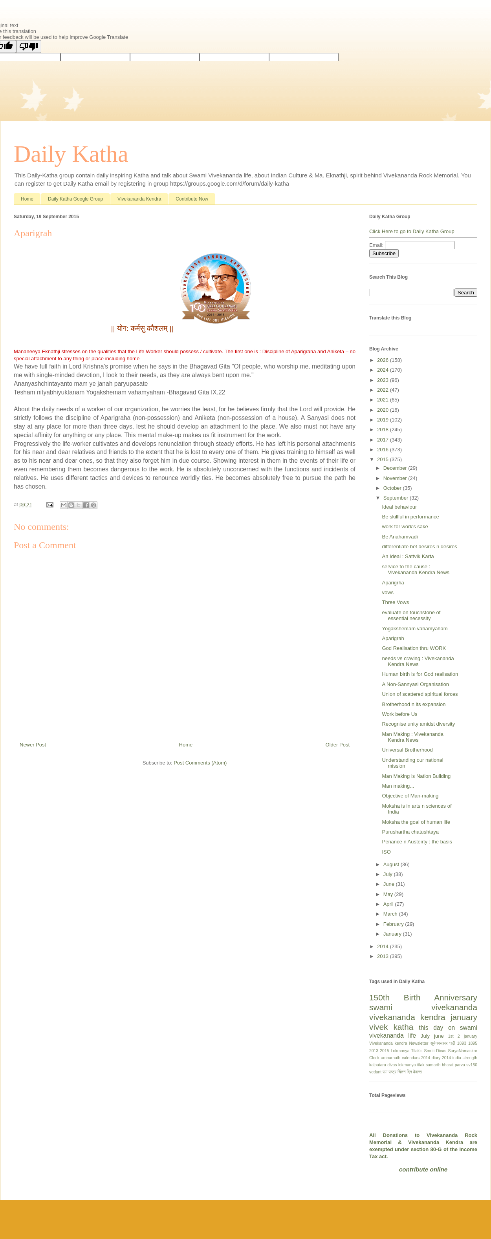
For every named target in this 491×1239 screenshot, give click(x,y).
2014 (383, 946)
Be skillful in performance (410, 517)
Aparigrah (393, 638)
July (388, 874)
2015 (383, 459)
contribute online (423, 1169)
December (396, 468)
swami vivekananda (423, 1007)
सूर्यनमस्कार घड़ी (443, 1043)
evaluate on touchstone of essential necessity (411, 615)
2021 (383, 400)
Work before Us (399, 714)
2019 (383, 420)
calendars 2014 (416, 1058)
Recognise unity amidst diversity (418, 724)
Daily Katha (71, 154)
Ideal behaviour (399, 507)
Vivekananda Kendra (139, 199)
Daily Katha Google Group (75, 199)
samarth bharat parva (445, 1065)
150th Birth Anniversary (423, 997)
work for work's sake (405, 526)
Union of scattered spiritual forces (420, 694)
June (389, 884)
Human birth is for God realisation (420, 674)
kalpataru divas (383, 1065)
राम (385, 1072)
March (391, 914)
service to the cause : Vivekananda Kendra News (415, 570)
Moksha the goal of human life (416, 822)
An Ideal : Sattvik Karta (408, 556)
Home (27, 199)
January (393, 934)
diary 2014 (441, 1058)
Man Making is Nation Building (416, 776)
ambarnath (391, 1058)
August (392, 864)
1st (451, 1036)
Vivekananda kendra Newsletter (399, 1043)
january (464, 1017)
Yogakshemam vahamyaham (414, 628)
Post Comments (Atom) (200, 763)
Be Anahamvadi (400, 537)
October (393, 488)
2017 (383, 440)
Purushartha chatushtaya (410, 832)
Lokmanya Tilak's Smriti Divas (419, 1051)
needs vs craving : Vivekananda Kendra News (418, 661)
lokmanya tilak (411, 1065)
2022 (383, 390)
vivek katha (391, 1026)
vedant (375, 1072)
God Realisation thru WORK (414, 648)
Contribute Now (192, 199)
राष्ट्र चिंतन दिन (400, 1072)
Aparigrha (393, 583)
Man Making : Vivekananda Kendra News (412, 737)
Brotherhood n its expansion (413, 704)
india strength (465, 1058)
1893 (461, 1043)
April (389, 904)
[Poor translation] (28, 46)
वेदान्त (417, 1072)
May (388, 894)
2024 (383, 370)
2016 (383, 450)
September (396, 498)
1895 (472, 1043)
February (394, 924)
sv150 (471, 1065)
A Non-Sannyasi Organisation (415, 684)
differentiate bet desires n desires (419, 546)
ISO (386, 852)
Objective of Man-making (410, 796)
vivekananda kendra (407, 1017)
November (396, 478)
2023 (383, 380)
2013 (383, 956)
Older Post (338, 745)
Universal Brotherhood (407, 750)
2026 (383, 360)
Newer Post (33, 745)
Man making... (398, 786)
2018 (383, 429)
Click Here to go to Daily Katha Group (411, 231)
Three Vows (395, 602)
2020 (383, 410)
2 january (467, 1036)
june (439, 1036)
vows (388, 592)
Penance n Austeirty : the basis (417, 842)
